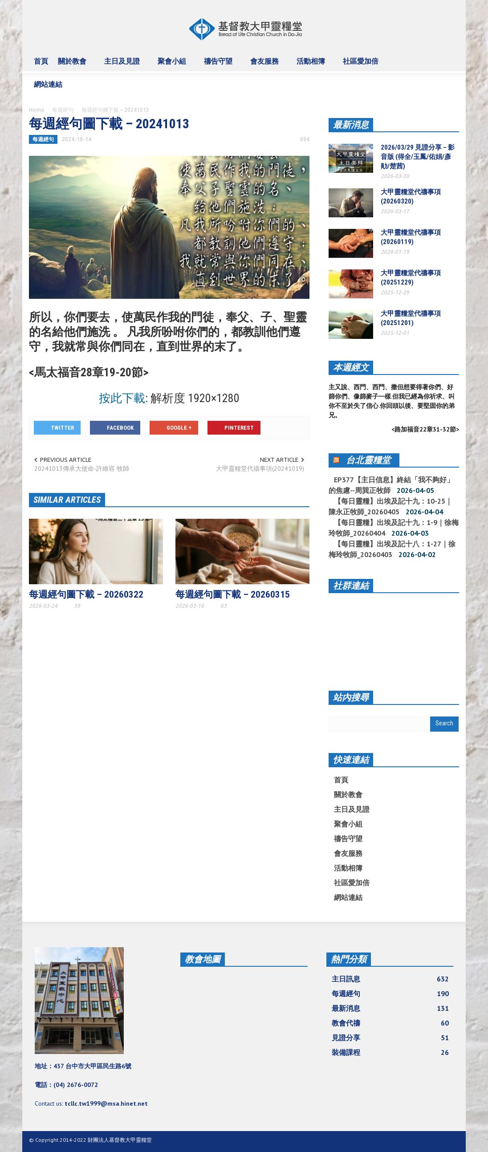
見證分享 (390, 1037)
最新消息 (351, 124)
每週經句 (62, 110)
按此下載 (122, 398)
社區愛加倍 (362, 65)
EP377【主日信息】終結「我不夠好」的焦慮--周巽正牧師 (391, 485)
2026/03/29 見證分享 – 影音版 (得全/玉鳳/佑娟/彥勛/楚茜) (418, 156)
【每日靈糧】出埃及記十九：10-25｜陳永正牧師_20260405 (390, 506)
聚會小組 (173, 65)
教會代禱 (390, 1023)
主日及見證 (123, 65)
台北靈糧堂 (368, 460)
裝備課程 (390, 1052)
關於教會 (73, 65)
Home (36, 110)
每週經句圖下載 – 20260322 (86, 594)
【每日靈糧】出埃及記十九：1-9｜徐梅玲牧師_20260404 (394, 527)
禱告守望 (219, 65)
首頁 (41, 61)
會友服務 (265, 65)
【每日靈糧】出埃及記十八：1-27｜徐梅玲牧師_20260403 (392, 549)
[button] (450, 60)
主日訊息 (390, 978)
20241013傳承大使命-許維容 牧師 (81, 468)
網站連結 (49, 88)
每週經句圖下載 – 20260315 (232, 594)
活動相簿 (312, 65)
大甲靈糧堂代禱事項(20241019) (260, 468)
